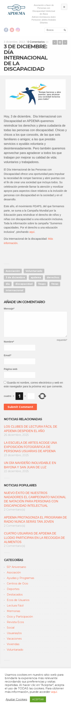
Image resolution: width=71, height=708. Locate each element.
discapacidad (24, 283)
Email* (7, 355)
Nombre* (9, 341)
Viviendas (13, 644)
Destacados (15, 594)
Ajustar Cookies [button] (16, 699)
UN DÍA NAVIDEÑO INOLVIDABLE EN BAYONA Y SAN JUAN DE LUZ (30, 465)
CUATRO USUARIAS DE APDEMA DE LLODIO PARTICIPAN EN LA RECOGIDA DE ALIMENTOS (34, 538)
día (8, 283)
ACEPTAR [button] (38, 699)
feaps (42, 283)
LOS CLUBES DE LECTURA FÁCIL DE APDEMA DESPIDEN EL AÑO (30, 428)
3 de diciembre (15, 277)
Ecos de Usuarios (18, 600)
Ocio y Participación (20, 616)
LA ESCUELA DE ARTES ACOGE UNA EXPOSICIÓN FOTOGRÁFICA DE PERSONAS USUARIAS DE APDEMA (30, 447)
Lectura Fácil (15, 605)
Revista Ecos (15, 622)
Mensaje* (9, 308)
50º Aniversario (16, 567)
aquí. (54, 692)
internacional (14, 290)
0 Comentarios (36, 41)
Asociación (13, 271)
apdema (36, 277)
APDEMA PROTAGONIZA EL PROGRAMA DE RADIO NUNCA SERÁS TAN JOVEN (35, 519)
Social (10, 627)
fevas (54, 283)
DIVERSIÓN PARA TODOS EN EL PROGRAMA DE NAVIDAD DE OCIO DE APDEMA (65, 42)
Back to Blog (60, 42)
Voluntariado (34, 271)
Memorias (13, 611)
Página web (10, 369)
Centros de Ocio (17, 583)
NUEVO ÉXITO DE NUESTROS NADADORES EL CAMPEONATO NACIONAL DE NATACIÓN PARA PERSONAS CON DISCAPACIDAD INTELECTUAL (35, 499)
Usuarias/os (14, 633)
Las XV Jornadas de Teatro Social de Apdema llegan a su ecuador (54, 42)
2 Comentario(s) (14, 509)
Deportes (13, 589)
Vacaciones (14, 638)
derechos (53, 277)
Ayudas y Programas (20, 578)
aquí (31, 231)
